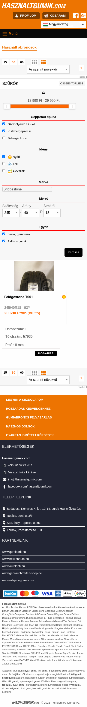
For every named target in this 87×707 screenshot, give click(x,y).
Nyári (11, 157)
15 (5, 62)
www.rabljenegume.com (18, 580)
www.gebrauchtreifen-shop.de (22, 573)
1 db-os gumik (14, 241)
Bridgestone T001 (18, 297)
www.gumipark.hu (14, 552)
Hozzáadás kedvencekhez (28, 408)
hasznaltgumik (33, 5)
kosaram (58, 15)
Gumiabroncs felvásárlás (29, 417)
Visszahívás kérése (22, 472)
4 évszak (13, 171)
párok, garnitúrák (16, 234)
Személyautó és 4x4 (21, 124)
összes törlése (71, 83)
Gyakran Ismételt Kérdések (30, 435)
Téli (10, 164)
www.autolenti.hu (13, 566)
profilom (28, 15)
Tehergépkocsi (17, 138)
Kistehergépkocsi (19, 131)
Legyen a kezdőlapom (24, 399)
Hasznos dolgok (20, 426)
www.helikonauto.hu (15, 559)
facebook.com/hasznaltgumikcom (30, 486)
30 (13, 62)
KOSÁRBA (46, 353)
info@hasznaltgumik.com (25, 479)
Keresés (73, 252)
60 (22, 62)
